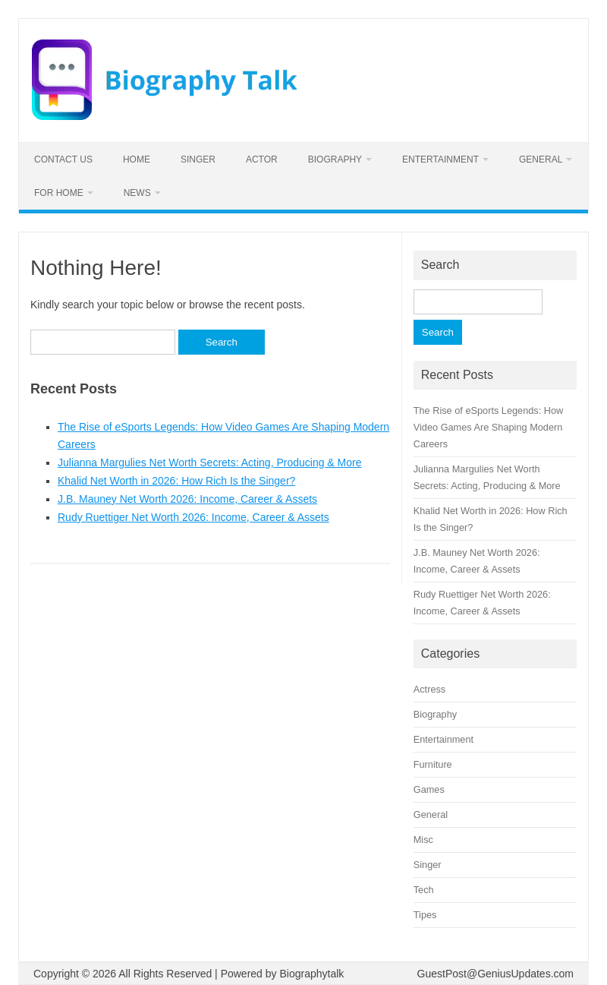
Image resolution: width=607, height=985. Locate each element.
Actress (429, 689)
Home (136, 159)
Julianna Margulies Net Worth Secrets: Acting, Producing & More (209, 462)
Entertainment (440, 159)
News (137, 193)
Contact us (63, 159)
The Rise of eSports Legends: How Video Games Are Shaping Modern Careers (489, 427)
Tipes (425, 914)
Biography (335, 159)
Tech (424, 889)
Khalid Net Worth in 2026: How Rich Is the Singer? (176, 481)
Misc (423, 839)
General (540, 159)
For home (58, 193)
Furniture (433, 764)
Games (429, 789)
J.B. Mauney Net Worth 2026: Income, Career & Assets (187, 499)
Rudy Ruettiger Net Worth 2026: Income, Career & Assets (193, 517)
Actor (262, 159)
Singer (198, 159)
